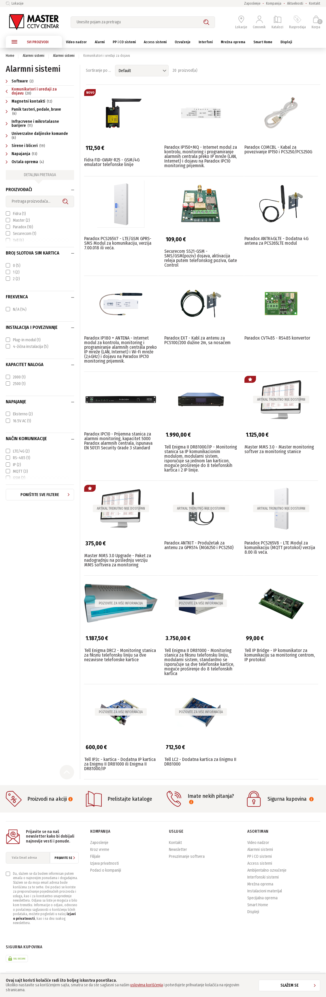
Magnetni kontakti (30, 101)
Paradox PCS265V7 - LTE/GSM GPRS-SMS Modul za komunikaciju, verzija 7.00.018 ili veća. (117, 243)
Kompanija (273, 3)
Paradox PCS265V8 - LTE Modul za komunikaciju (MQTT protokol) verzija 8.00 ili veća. (279, 547)
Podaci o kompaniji (105, 870)
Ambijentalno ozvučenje (267, 870)
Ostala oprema (25, 161)
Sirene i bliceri (26, 145)
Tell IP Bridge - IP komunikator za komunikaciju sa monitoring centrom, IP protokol (279, 655)
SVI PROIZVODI (30, 42)
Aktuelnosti (295, 3)
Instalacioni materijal (264, 891)
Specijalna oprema (262, 898)
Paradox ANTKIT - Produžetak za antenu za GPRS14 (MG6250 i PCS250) (198, 545)
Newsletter (178, 849)
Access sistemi (259, 863)
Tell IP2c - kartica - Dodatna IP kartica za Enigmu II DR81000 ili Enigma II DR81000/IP (120, 764)
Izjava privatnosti (104, 863)
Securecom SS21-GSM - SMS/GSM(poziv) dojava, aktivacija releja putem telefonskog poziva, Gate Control (200, 258)
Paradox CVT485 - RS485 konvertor (277, 338)
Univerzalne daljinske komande (37, 135)
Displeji (253, 911)
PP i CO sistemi (259, 856)
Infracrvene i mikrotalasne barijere (32, 123)
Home (10, 56)
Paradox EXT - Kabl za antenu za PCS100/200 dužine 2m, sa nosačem (197, 340)
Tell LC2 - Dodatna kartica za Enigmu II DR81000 (200, 762)
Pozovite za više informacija (121, 603)
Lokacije (14, 3)
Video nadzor (258, 842)
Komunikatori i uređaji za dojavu (31, 91)
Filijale (95, 856)
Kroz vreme (99, 849)
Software (20, 81)
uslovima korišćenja (146, 985)
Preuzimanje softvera (187, 856)
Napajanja (22, 153)
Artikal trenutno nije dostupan (281, 399)
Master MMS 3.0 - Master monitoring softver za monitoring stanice (279, 449)
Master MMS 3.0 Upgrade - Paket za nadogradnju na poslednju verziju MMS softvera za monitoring (117, 560)
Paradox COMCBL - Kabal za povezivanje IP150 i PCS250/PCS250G (278, 149)
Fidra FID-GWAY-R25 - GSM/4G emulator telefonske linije (112, 162)
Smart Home (257, 904)
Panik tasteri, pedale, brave (33, 111)
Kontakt (314, 3)
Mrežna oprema (260, 884)
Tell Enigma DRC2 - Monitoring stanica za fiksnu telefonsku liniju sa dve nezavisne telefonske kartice (120, 655)
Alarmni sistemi (33, 56)
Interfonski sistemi (263, 877)
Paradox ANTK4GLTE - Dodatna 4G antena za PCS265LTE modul (276, 241)
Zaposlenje (252, 3)
